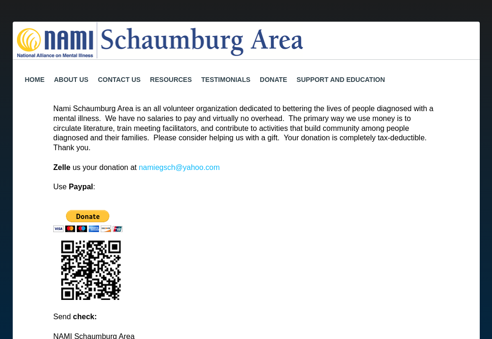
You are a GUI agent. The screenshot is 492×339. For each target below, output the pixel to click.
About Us (71, 79)
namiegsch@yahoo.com (179, 167)
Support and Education (340, 79)
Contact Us (119, 79)
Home (35, 79)
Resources (171, 79)
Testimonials (225, 79)
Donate (273, 79)
